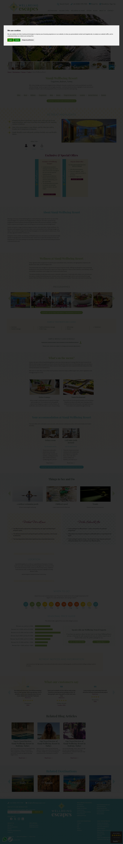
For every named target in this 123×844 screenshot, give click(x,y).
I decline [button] (17, 40)
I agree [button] (10, 40)
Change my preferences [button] (28, 40)
